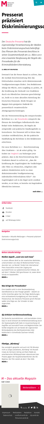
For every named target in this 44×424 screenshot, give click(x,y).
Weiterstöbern (29, 387)
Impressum (6, 413)
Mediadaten (17, 413)
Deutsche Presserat (15, 41)
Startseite (5, 237)
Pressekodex (23, 119)
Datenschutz (7, 415)
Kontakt (37, 413)
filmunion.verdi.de (21, 418)
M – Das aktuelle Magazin (18, 378)
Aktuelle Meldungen (18, 237)
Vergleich (15, 154)
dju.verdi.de (34, 415)
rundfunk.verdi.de (21, 415)
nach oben (37, 192)
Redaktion (28, 413)
